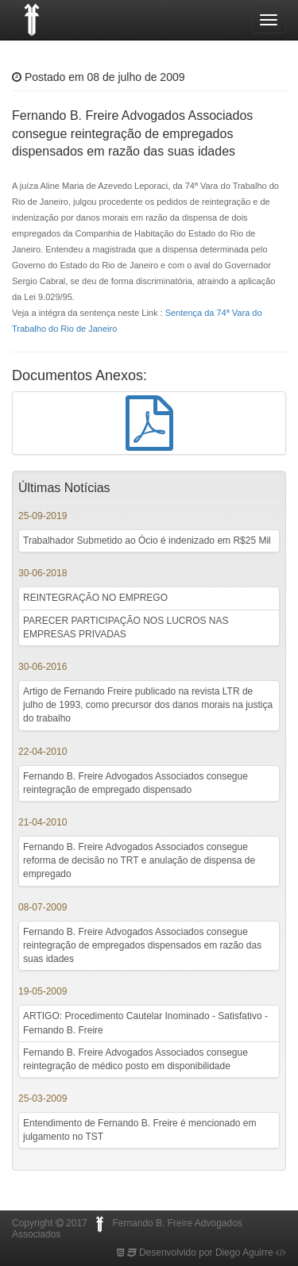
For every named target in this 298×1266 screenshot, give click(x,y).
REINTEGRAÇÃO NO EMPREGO (95, 597)
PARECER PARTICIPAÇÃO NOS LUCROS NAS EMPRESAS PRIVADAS (126, 627)
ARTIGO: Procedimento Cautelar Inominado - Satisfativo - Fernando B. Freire (145, 1022)
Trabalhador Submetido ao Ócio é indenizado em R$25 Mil (147, 540)
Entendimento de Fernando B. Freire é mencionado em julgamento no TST (140, 1130)
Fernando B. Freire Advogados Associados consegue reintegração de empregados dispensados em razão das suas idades (142, 945)
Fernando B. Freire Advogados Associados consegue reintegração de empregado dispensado (135, 783)
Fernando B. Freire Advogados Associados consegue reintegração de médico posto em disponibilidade (135, 1059)
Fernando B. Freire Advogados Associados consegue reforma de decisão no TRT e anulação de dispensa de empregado (139, 860)
